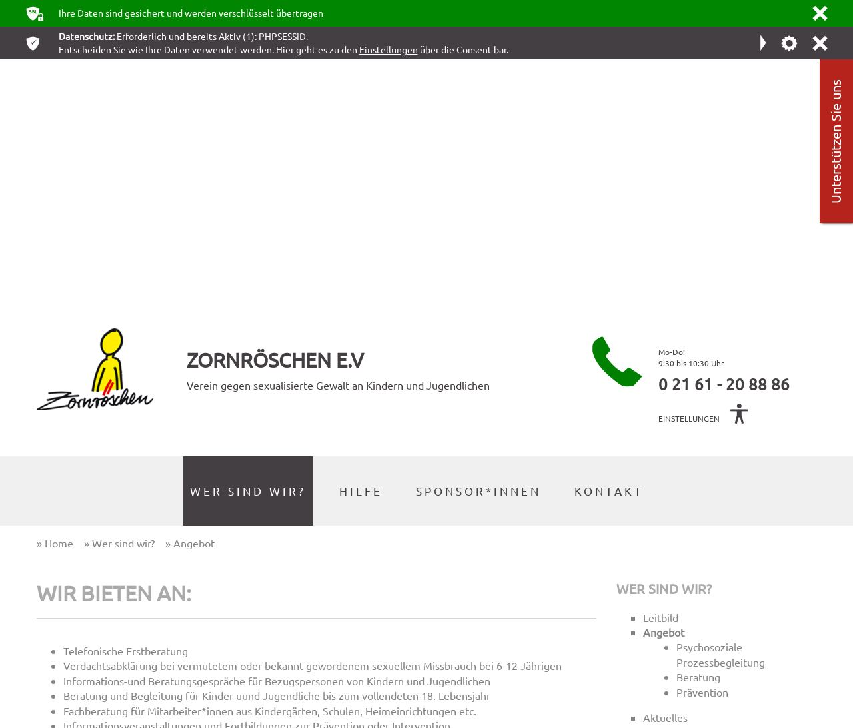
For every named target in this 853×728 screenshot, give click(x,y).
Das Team (666, 483)
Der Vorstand (674, 498)
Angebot (663, 383)
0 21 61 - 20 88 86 (724, 134)
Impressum (530, 584)
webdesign (780, 717)
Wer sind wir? (664, 338)
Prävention (702, 442)
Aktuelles (665, 468)
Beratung (698, 427)
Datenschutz (533, 611)
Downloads (531, 638)
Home (517, 557)
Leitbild (660, 367)
